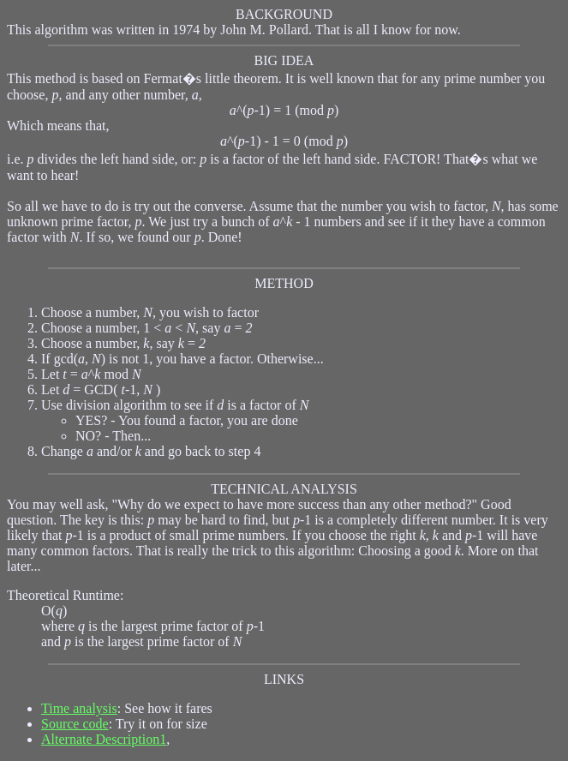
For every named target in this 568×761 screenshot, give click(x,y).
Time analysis (79, 708)
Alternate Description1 (103, 739)
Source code (75, 723)
